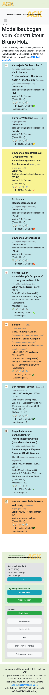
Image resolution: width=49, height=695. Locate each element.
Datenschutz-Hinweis (24, 654)
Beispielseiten (24, 621)
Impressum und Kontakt (24, 646)
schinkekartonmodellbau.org (25, 685)
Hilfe (24, 638)
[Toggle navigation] (43, 4)
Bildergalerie (24, 629)
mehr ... (24, 579)
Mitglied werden (24, 600)
